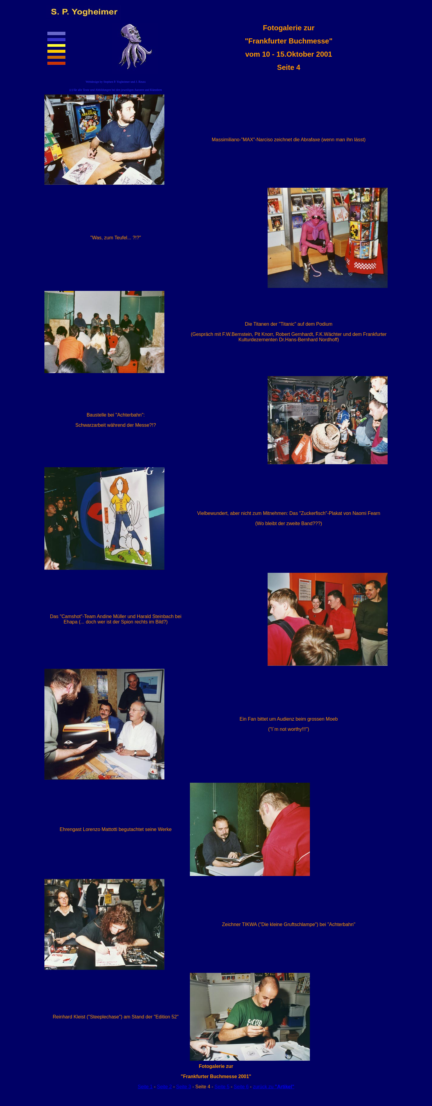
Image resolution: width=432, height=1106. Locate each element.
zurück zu (273, 1086)
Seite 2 (164, 1086)
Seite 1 (145, 1086)
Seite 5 (222, 1086)
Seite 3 (183, 1086)
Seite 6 (241, 1086)
